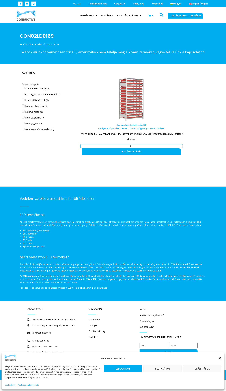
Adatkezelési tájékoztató (28, 385)
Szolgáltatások (129, 15)
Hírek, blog (138, 3)
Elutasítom (162, 368)
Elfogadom (123, 368)
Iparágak (107, 15)
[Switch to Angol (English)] (198, 4)
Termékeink (88, 15)
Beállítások (202, 368)
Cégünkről (119, 3)
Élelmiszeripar (121, 128)
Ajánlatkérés (133, 151)
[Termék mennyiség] (131, 146)
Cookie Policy (10, 385)
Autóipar (110, 128)
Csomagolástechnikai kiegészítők (131, 125)
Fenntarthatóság (97, 3)
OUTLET (77, 3)
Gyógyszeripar (143, 128)
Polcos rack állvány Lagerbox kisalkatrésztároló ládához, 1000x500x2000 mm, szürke (131, 134)
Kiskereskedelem (157, 128)
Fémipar (132, 128)
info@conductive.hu (41, 332)
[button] (219, 358)
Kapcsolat (157, 3)
